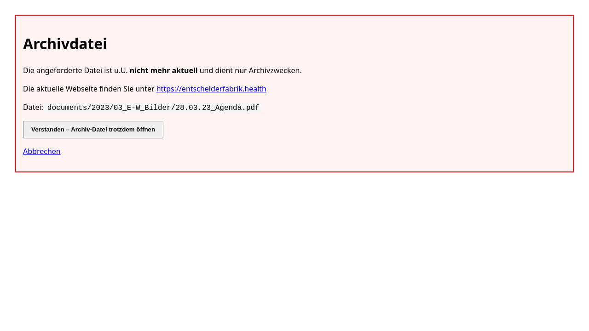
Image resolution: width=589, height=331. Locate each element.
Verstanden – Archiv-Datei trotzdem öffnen (93, 128)
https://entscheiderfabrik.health (211, 89)
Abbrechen (42, 150)
